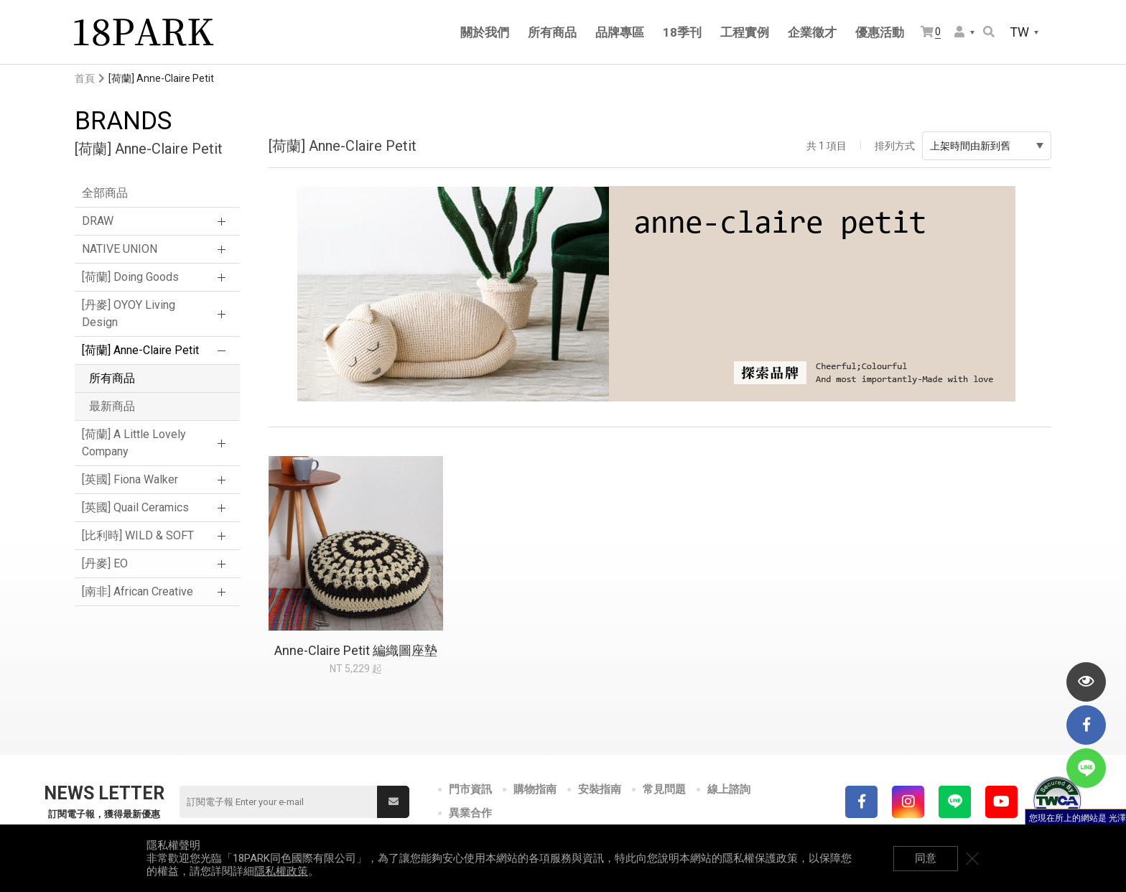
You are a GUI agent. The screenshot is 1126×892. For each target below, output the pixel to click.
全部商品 (105, 193)
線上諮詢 (728, 789)
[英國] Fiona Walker (130, 479)
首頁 (85, 78)
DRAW (97, 221)
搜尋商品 (989, 31)
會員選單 (959, 31)
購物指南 (535, 789)
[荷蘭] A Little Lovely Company (134, 442)
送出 (393, 801)
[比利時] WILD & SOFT (138, 535)
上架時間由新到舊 (986, 146)
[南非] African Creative (137, 591)
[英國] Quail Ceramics (135, 507)
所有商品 (112, 378)
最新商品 (112, 406)
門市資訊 (470, 789)
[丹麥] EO (105, 563)
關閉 (972, 858)
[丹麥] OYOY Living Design (128, 313)
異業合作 (470, 813)
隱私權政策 (281, 871)
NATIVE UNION (119, 249)
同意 (925, 858)
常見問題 (664, 789)
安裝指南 (599, 789)
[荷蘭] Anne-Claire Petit (140, 350)
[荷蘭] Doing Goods (130, 277)
